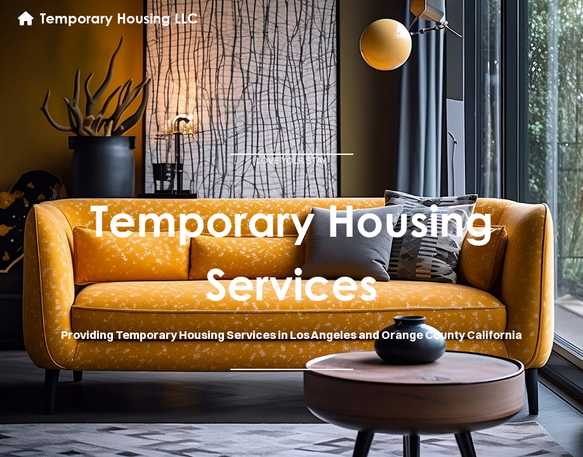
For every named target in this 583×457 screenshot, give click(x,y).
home (319, 41)
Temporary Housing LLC (119, 18)
